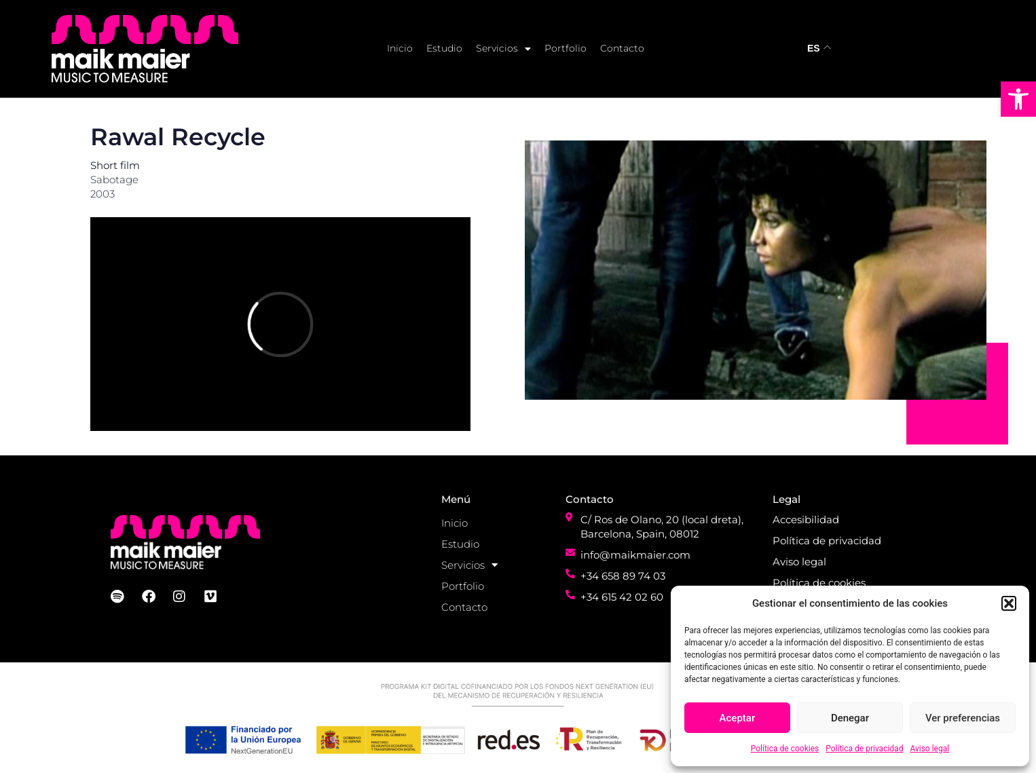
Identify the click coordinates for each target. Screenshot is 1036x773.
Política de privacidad (864, 748)
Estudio (444, 48)
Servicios (503, 49)
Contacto (622, 48)
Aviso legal (929, 748)
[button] (1018, 99)
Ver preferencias (962, 718)
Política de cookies (785, 748)
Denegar (850, 718)
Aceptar (738, 718)
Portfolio (565, 48)
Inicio (400, 48)
